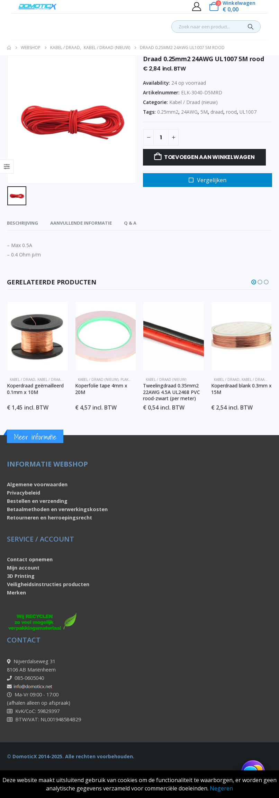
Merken (16, 593)
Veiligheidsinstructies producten (48, 584)
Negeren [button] (221, 788)
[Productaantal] (161, 137)
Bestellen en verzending (37, 501)
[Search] (250, 26)
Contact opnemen (30, 559)
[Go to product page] (37, 336)
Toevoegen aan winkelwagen (209, 157)
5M (204, 112)
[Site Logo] (37, 6)
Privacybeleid (23, 493)
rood (231, 112)
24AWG (189, 112)
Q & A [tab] (130, 223)
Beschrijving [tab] (22, 223)
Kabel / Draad (22, 379)
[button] (254, 282)
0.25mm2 (167, 112)
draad (216, 112)
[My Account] (196, 6)
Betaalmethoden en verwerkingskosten (57, 509)
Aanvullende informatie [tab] (81, 223)
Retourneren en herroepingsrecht (49, 518)
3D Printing (21, 576)
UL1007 (248, 112)
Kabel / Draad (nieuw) (193, 102)
